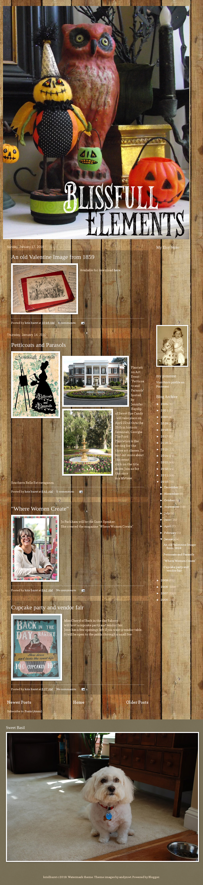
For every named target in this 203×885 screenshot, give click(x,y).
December (171, 487)
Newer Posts (19, 702)
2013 (165, 462)
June (167, 519)
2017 (165, 436)
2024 (165, 404)
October (169, 500)
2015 (165, 449)
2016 (165, 442)
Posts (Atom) (33, 711)
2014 (165, 455)
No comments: (66, 590)
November (171, 493)
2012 (165, 468)
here (117, 270)
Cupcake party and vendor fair (47, 607)
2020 (165, 417)
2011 (165, 475)
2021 (165, 410)
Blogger (153, 877)
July (167, 513)
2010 (165, 481)
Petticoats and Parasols (38, 345)
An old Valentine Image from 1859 (53, 257)
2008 (165, 586)
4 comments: (67, 322)
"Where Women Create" (40, 508)
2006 (165, 599)
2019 (165, 423)
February (170, 532)
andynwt (125, 877)
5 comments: (65, 491)
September (172, 506)
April (168, 526)
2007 (165, 593)
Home (78, 702)
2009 (165, 580)
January (169, 539)
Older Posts (137, 702)
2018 (165, 429)
